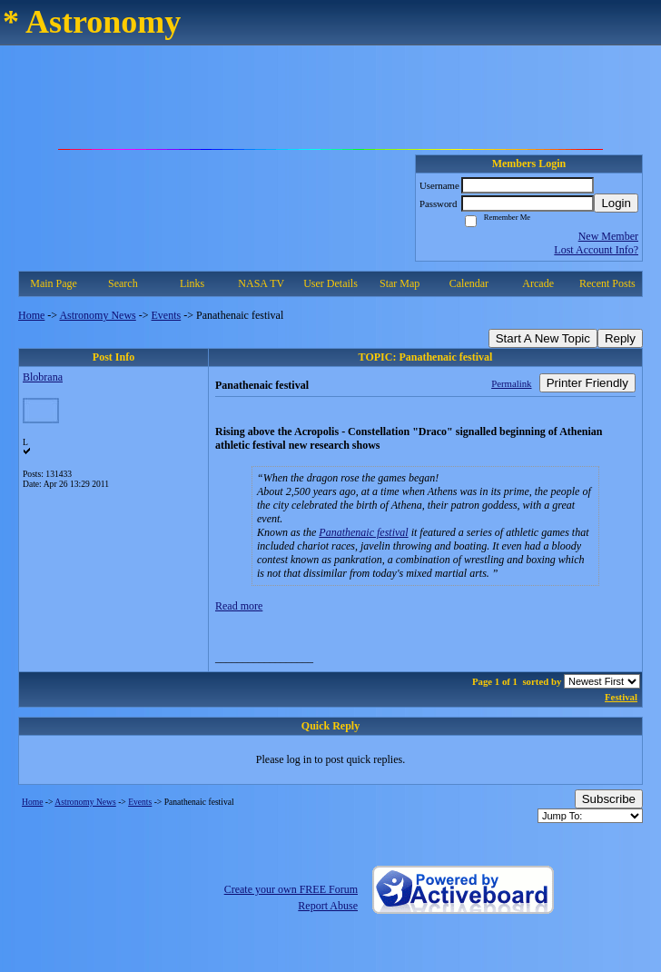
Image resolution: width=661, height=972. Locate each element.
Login (616, 203)
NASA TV (261, 283)
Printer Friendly (587, 383)
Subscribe (609, 799)
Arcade (538, 283)
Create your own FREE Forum (291, 889)
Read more (238, 606)
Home (31, 315)
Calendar (468, 283)
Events (167, 315)
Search (123, 283)
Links (192, 283)
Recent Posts (607, 283)
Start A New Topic (543, 338)
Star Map (399, 283)
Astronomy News (97, 315)
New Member (608, 236)
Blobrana (43, 377)
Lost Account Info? (596, 249)
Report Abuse (328, 905)
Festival (621, 696)
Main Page (53, 283)
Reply (620, 338)
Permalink (511, 383)
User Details (330, 283)
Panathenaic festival (363, 532)
